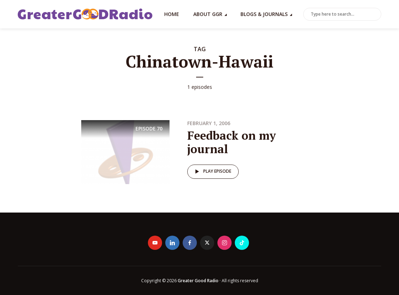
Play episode (212, 171)
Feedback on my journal (231, 142)
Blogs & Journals (264, 14)
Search (374, 14)
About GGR (207, 14)
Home (171, 14)
